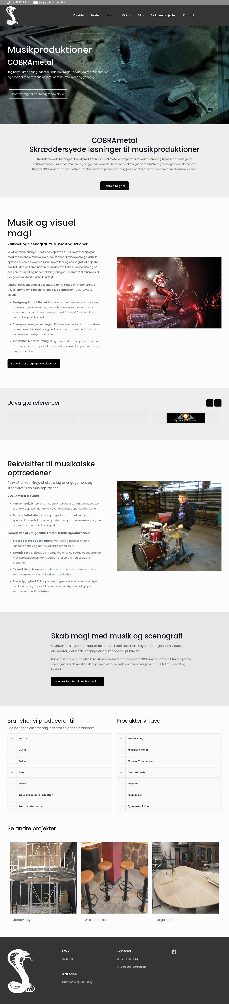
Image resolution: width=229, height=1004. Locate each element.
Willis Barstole (96, 919)
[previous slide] (209, 403)
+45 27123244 (129, 959)
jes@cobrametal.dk (133, 967)
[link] (60, 738)
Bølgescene (165, 919)
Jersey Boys (22, 919)
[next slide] (217, 403)
